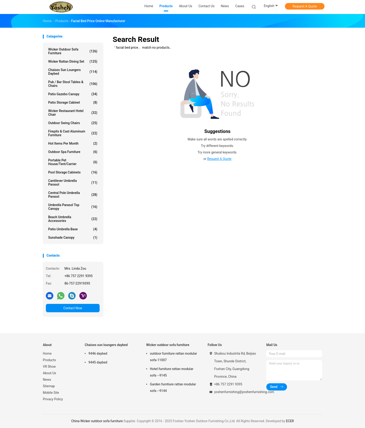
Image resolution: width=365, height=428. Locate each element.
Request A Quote (305, 6)
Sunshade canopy (72, 237)
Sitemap (49, 386)
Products (49, 360)
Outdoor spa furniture (72, 151)
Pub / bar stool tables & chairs (72, 84)
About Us (49, 373)
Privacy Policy (53, 399)
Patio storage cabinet (72, 102)
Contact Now (72, 308)
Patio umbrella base (72, 229)
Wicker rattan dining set (72, 61)
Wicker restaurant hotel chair (72, 112)
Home (47, 353)
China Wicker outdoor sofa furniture (97, 421)
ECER (290, 421)
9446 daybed (97, 353)
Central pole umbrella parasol (72, 194)
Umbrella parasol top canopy (72, 207)
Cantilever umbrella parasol (72, 182)
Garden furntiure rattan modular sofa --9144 (173, 387)
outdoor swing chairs (72, 123)
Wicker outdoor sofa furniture (72, 51)
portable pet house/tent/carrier (72, 162)
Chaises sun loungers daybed (72, 71)
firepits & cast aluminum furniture (72, 133)
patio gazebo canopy (72, 94)
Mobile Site (51, 392)
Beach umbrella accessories (72, 219)
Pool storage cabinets (72, 172)
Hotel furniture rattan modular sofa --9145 (171, 372)
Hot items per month (72, 143)
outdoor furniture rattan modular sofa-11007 (173, 357)
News (47, 379)
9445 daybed (97, 362)
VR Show (49, 366)
